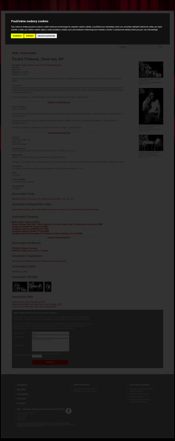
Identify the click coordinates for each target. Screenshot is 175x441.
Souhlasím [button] (17, 36)
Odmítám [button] (30, 36)
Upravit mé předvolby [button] (46, 36)
